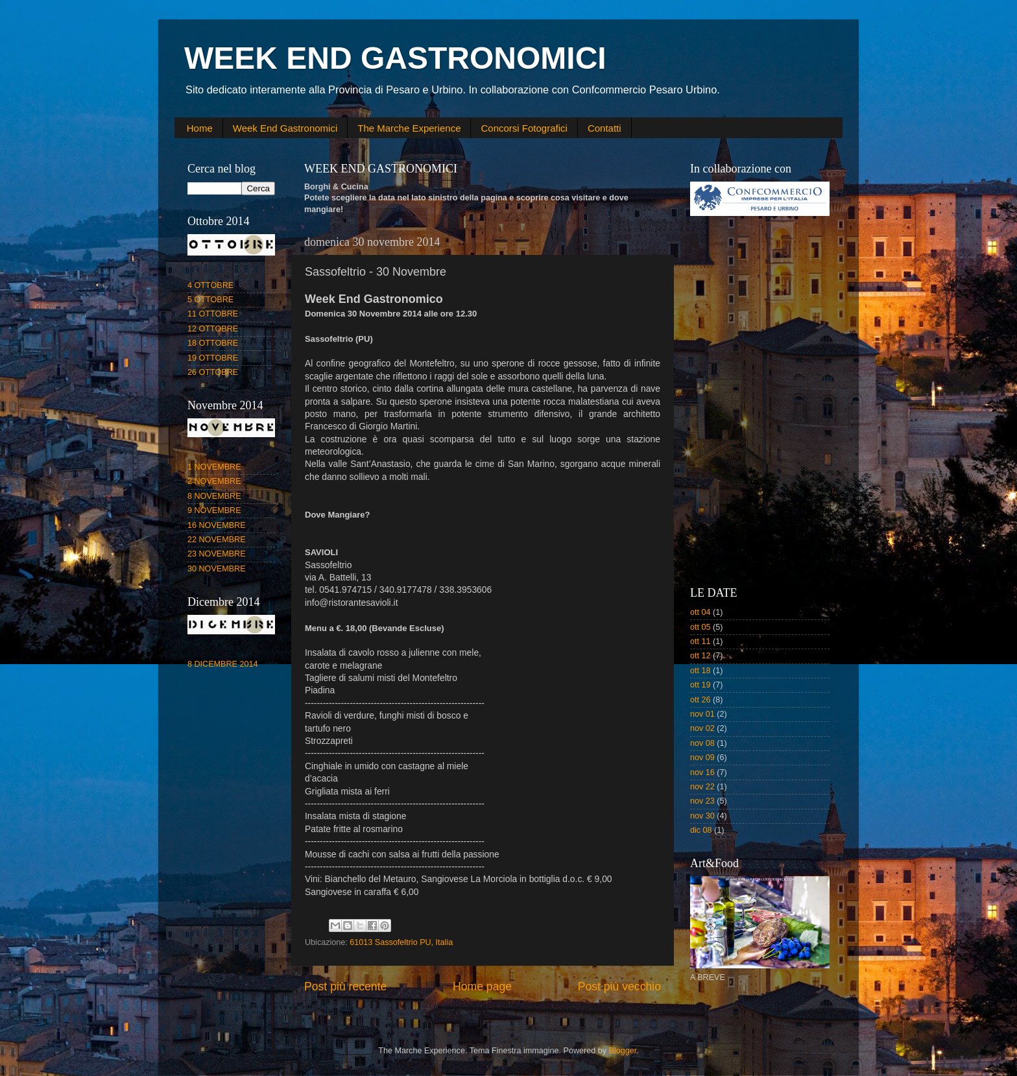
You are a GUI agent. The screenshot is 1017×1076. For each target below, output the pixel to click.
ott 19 (700, 684)
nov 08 (702, 743)
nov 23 (702, 801)
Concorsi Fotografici (524, 128)
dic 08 (701, 830)
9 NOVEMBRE (214, 510)
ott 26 (700, 699)
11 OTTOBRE (212, 313)
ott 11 (700, 641)
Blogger (623, 1050)
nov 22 (702, 786)
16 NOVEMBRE (216, 525)
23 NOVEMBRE (216, 553)
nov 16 (702, 772)
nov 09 (702, 757)
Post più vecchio (619, 986)
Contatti (604, 128)
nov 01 (702, 714)
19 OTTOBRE (212, 358)
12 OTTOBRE (212, 328)
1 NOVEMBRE (214, 467)
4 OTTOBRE (210, 285)
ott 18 (700, 670)
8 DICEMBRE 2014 (222, 664)
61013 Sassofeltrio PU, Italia (401, 942)
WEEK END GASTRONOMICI (395, 58)
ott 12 (700, 655)
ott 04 (700, 612)
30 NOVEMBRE (216, 568)
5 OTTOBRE (210, 299)
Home (200, 128)
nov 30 (702, 815)
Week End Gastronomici (285, 128)
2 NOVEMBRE (214, 481)
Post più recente (345, 986)
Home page (482, 986)
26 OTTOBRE (212, 372)
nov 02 (702, 728)
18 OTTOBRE (212, 343)
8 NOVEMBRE (214, 496)
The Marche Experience (409, 128)
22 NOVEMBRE (216, 539)
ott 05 (700, 627)
